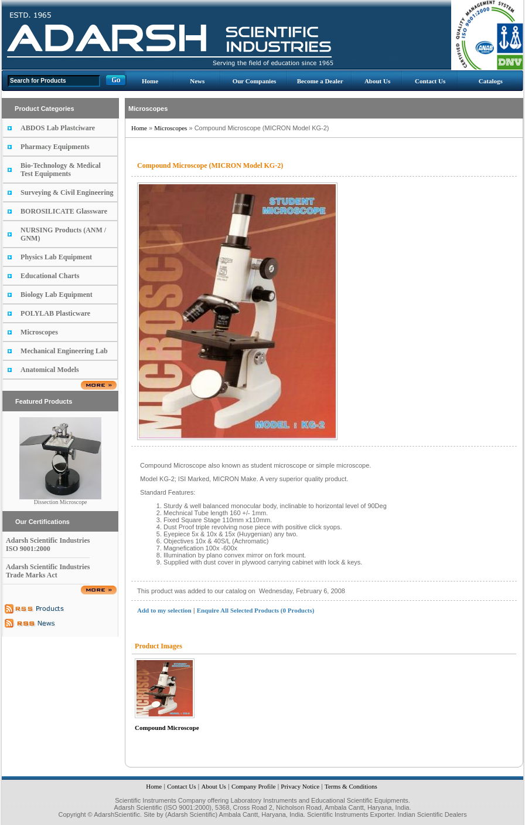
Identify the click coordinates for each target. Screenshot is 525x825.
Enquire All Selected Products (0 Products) (256, 610)
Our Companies (255, 80)
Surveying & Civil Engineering (67, 192)
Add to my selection (164, 610)
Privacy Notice (300, 786)
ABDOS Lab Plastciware (58, 128)
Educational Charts (50, 276)
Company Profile (253, 786)
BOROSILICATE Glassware (64, 211)
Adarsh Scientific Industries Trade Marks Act (48, 571)
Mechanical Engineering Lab (64, 351)
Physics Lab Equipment (56, 257)
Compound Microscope (167, 727)
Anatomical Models (50, 370)
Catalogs (491, 80)
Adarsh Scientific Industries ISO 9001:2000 (48, 544)
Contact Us (430, 80)
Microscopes (39, 332)
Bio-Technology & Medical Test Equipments (61, 169)
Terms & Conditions (351, 786)
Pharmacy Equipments (55, 147)
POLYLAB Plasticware (55, 313)
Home (150, 80)
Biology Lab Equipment (57, 294)
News (197, 80)
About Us (377, 80)
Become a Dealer (320, 80)
